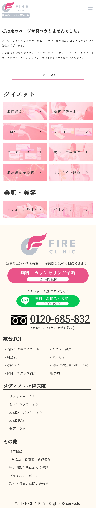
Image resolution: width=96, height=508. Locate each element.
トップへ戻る (48, 74)
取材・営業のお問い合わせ (28, 483)
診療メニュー (17, 365)
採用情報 (15, 451)
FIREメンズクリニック (25, 412)
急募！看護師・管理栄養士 (34, 459)
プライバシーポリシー (25, 475)
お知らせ (58, 357)
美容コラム (17, 428)
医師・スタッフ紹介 (21, 373)
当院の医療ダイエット (23, 349)
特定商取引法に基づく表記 (28, 467)
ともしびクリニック (23, 404)
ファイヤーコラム (22, 396)
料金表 (12, 357)
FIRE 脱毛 (16, 420)
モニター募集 (62, 349)
